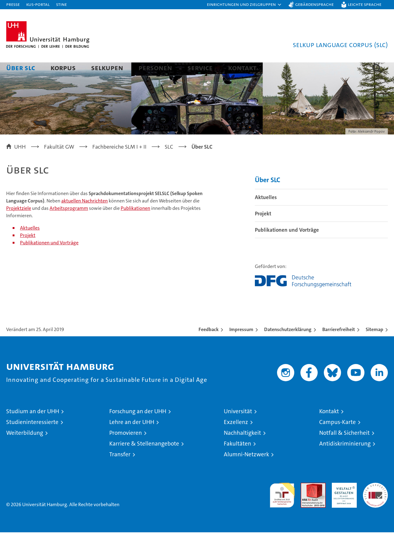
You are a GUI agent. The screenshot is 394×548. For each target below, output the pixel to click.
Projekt (27, 251)
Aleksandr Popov (371, 147)
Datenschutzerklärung (288, 345)
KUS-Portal (38, 4)
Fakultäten (237, 459)
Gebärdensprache (314, 4)
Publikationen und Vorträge (49, 258)
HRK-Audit (343, 501)
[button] (244, 4)
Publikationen (135, 224)
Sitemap (374, 345)
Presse (13, 4)
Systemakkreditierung (375, 501)
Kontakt (242, 67)
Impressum (241, 345)
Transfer (120, 470)
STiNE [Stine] (61, 4)
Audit (306, 501)
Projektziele (18, 224)
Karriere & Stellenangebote (144, 459)
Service (200, 67)
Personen (155, 67)
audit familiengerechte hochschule (282, 508)
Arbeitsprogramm (69, 224)
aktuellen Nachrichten (84, 216)
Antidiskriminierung (345, 459)
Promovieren (125, 448)
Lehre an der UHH (131, 438)
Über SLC (20, 67)
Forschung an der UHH (137, 427)
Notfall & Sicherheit (344, 448)
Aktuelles (30, 243)
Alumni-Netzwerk (246, 470)
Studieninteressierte (32, 438)
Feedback (209, 345)
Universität (238, 427)
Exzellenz (236, 438)
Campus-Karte (337, 438)
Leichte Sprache (364, 4)
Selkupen (107, 67)
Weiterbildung (24, 448)
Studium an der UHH (32, 427)
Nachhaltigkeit (242, 448)
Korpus (63, 67)
